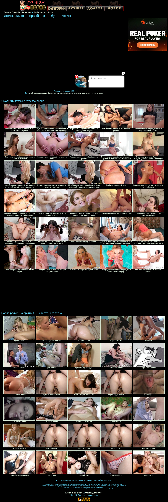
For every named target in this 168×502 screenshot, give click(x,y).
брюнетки (52, 93)
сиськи (100, 93)
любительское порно (38, 93)
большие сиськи (74, 93)
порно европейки (89, 93)
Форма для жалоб (94, 493)
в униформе (62, 93)
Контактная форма (74, 493)
